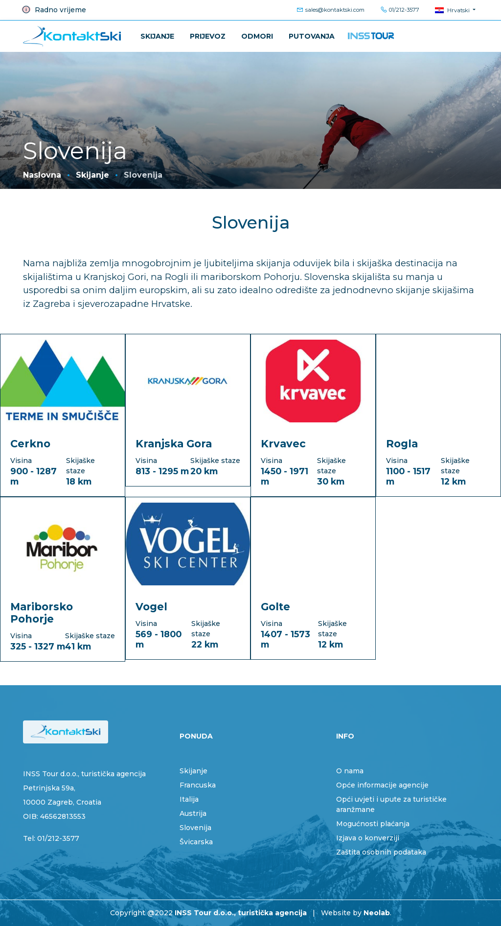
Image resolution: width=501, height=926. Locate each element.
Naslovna (42, 175)
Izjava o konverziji (367, 837)
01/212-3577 (399, 9)
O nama (350, 770)
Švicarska (196, 841)
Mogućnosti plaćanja (373, 823)
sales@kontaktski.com (330, 9)
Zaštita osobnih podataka (381, 852)
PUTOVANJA (312, 36)
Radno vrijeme (54, 9)
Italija (189, 799)
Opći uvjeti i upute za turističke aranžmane (391, 804)
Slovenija (195, 827)
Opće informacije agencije (382, 785)
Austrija (193, 813)
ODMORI (257, 36)
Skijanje (157, 36)
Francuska (198, 785)
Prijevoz (208, 36)
